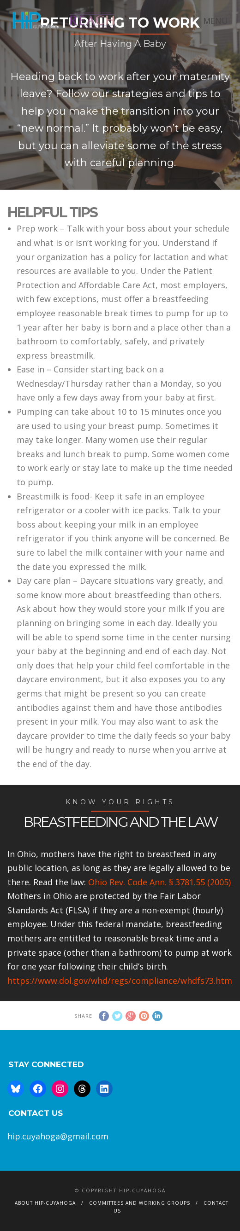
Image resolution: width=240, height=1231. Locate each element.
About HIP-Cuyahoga (45, 1203)
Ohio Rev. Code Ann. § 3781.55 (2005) (159, 882)
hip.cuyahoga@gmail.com (57, 1136)
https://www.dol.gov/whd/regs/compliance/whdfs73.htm (119, 980)
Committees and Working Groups (139, 1203)
